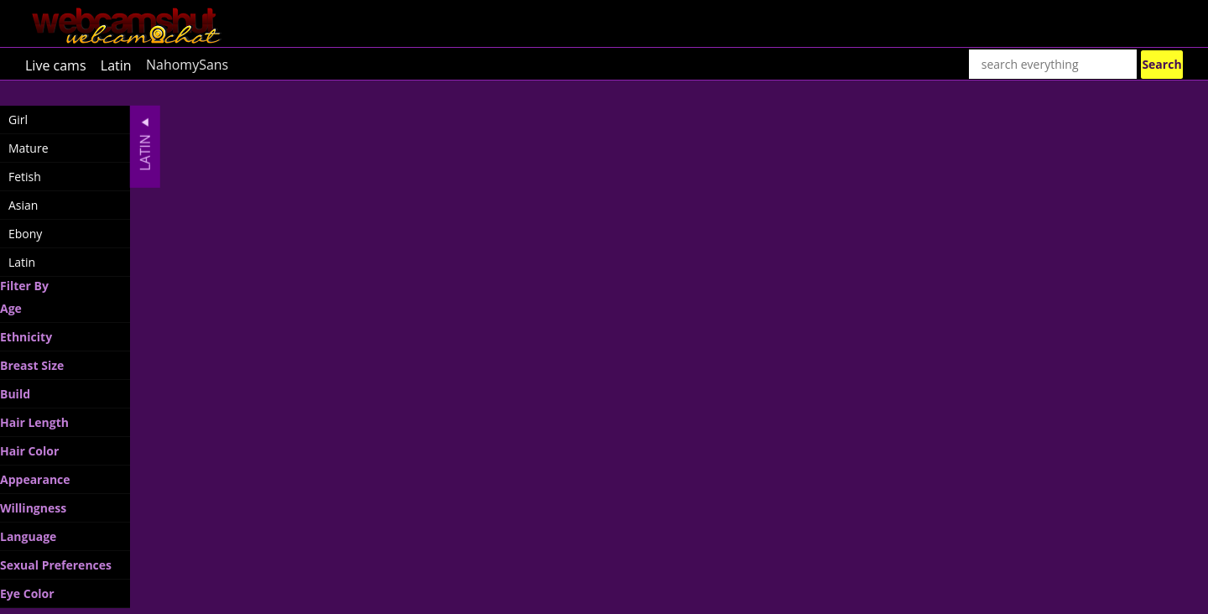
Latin (116, 64)
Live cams (55, 64)
